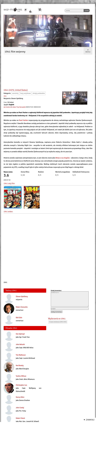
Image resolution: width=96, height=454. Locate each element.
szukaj (87, 10)
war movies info (8, 107)
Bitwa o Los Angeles (63, 158)
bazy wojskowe (25, 93)
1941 (5, 96)
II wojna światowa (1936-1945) (57, 322)
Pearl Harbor (23, 120)
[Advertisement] (48, 72)
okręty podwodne (39, 93)
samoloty (15, 93)
